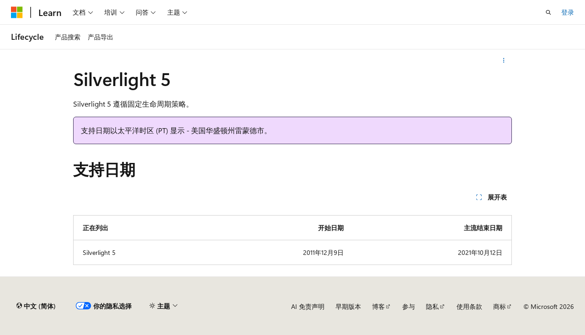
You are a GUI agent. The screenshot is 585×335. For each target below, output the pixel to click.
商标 (499, 306)
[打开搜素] (548, 12)
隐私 (432, 306)
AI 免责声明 (307, 306)
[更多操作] (504, 60)
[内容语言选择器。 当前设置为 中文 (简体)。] (36, 306)
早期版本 (348, 306)
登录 (567, 12)
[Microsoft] (17, 12)
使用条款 (469, 306)
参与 (408, 306)
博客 (378, 306)
